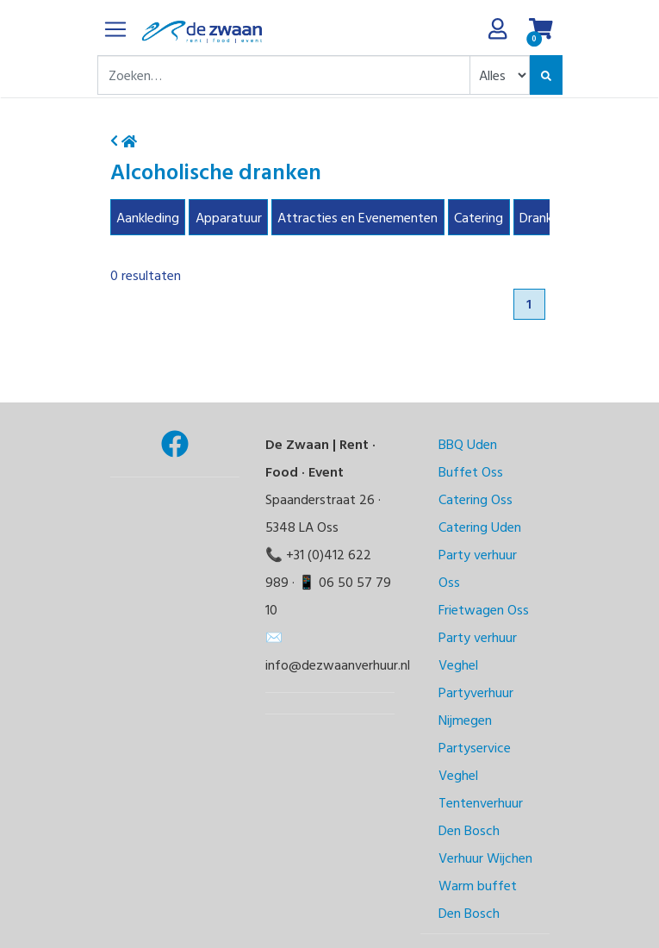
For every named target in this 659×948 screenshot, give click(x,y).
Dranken (542, 217)
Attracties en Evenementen (357, 217)
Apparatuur (229, 217)
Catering (478, 217)
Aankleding (147, 217)
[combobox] (283, 75)
